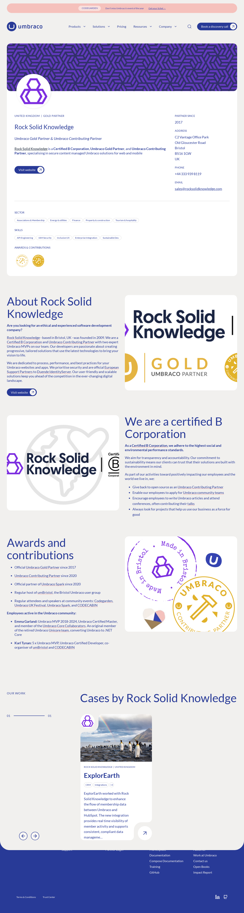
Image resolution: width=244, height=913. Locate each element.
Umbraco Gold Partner (42, 567)
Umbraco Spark (52, 584)
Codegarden (103, 601)
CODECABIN (87, 605)
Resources (142, 26)
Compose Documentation (166, 861)
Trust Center (49, 897)
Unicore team (59, 630)
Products (77, 26)
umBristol (45, 592)
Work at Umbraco (205, 855)
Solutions (101, 26)
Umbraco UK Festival (30, 605)
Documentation (159, 855)
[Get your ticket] (157, 8)
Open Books (201, 866)
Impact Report (202, 872)
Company (168, 26)
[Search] (189, 26)
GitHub (154, 872)
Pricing (121, 26)
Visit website (30, 170)
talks (191, 503)
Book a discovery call (218, 26)
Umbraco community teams (203, 492)
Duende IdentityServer (54, 372)
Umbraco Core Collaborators (64, 626)
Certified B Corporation (24, 342)
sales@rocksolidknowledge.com (198, 189)
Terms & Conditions (26, 897)
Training (154, 866)
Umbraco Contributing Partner (71, 342)
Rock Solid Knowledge (30, 149)
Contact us (200, 861)
